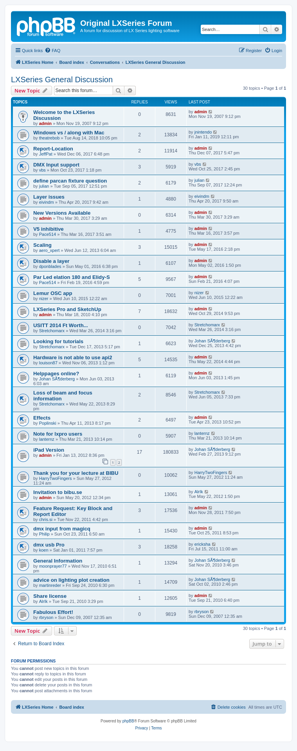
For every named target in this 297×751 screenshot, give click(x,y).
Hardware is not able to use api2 (72, 357)
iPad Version (48, 450)
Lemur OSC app (52, 293)
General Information (57, 561)
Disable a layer (51, 261)
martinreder (50, 585)
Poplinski (47, 423)
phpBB (128, 721)
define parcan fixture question (70, 181)
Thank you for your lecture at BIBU (76, 473)
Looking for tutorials (58, 341)
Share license (50, 596)
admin (45, 123)
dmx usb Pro (49, 545)
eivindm (46, 202)
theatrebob (49, 138)
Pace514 (47, 234)
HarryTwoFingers (55, 478)
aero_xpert (49, 250)
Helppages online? (56, 373)
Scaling (42, 245)
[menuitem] (52, 50)
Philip (44, 534)
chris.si (45, 519)
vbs (42, 170)
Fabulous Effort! (53, 612)
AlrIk (198, 491)
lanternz (46, 439)
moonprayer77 (53, 566)
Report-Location (53, 149)
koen (44, 550)
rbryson (46, 617)
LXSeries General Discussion (62, 79)
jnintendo (203, 132)
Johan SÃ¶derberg (212, 340)
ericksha (202, 544)
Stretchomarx (52, 330)
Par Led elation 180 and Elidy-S (71, 277)
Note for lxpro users (57, 434)
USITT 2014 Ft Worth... (60, 325)
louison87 (48, 362)
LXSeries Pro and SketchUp (67, 309)
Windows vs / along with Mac (68, 133)
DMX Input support (56, 165)
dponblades (50, 266)
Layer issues (49, 197)
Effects (41, 418)
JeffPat (45, 154)
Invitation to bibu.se (57, 492)
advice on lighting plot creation (71, 580)
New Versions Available (61, 213)
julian (44, 186)
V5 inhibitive (48, 229)
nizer (44, 298)
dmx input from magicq (61, 529)
